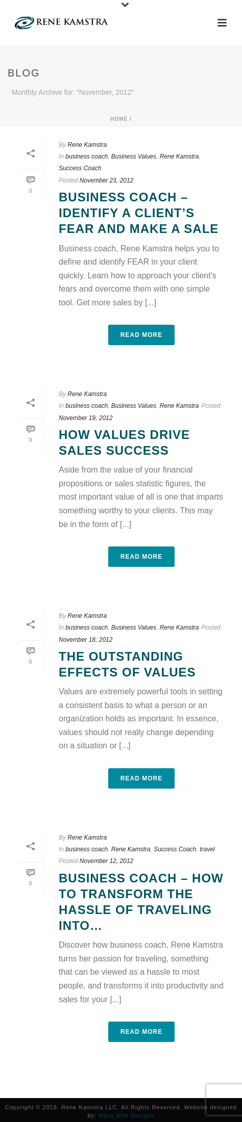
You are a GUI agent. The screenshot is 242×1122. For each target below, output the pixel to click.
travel (207, 849)
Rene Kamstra (87, 144)
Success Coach (80, 168)
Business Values (133, 156)
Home (119, 119)
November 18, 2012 (85, 639)
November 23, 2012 (106, 180)
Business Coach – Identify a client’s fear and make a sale (139, 213)
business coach (86, 156)
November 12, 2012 (106, 861)
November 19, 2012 (85, 418)
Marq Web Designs (126, 1115)
